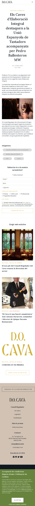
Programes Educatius (9, 196)
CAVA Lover (14, 194)
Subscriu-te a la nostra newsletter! (18, 389)
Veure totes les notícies (17, 372)
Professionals (25, 194)
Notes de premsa (17, 427)
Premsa (5, 194)
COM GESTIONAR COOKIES (17, 504)
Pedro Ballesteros (13, 154)
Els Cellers (17, 411)
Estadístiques (18, 418)
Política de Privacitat (7, 491)
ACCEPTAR (17, 500)
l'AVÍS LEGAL (12, 489)
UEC (7, 158)
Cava (19, 158)
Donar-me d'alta (17, 210)
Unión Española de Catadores (17, 150)
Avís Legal (25, 202)
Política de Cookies (26, 489)
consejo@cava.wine (17, 444)
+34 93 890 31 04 (17, 447)
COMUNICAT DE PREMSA (13, 365)
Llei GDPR (5, 199)
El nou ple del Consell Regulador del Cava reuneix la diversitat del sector (17, 268)
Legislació (17, 414)
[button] (32, 2)
